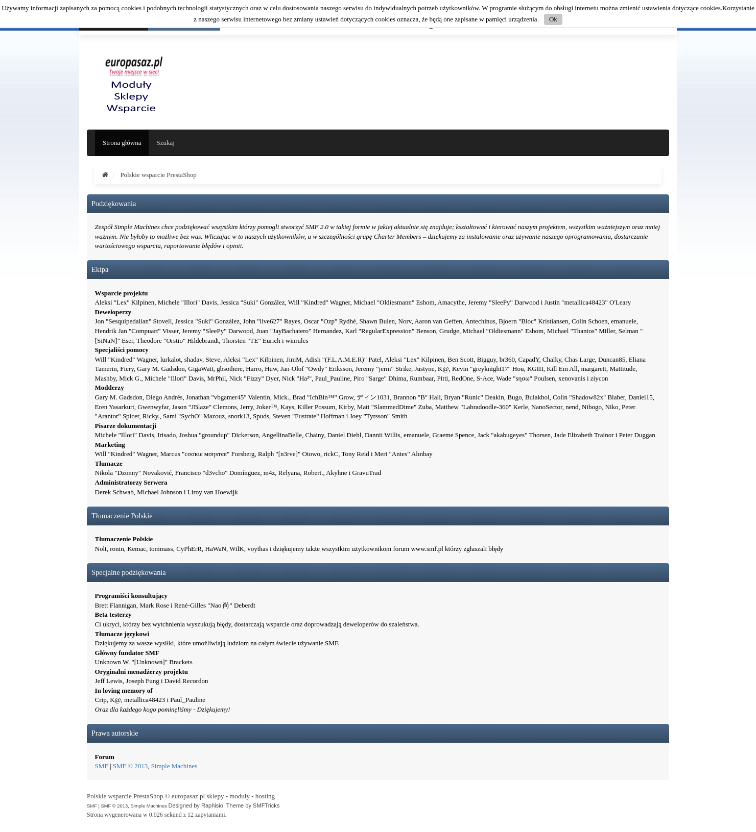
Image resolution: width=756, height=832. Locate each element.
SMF (101, 766)
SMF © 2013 (130, 766)
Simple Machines (174, 766)
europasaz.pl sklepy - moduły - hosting (223, 796)
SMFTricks (266, 805)
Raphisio (212, 805)
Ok (553, 19)
